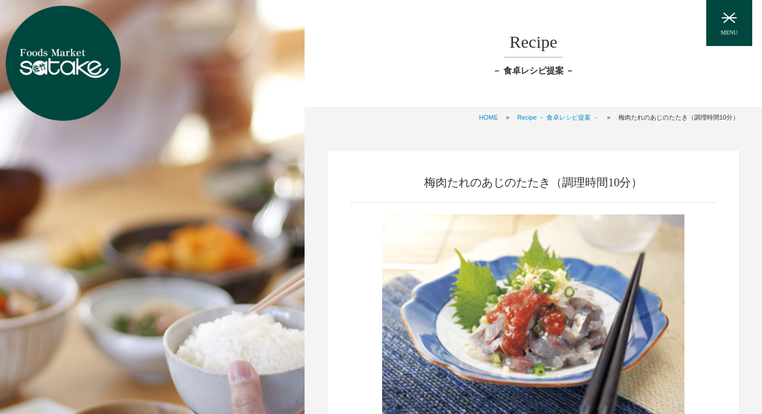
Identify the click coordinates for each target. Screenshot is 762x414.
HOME (488, 117)
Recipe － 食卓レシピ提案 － (558, 117)
